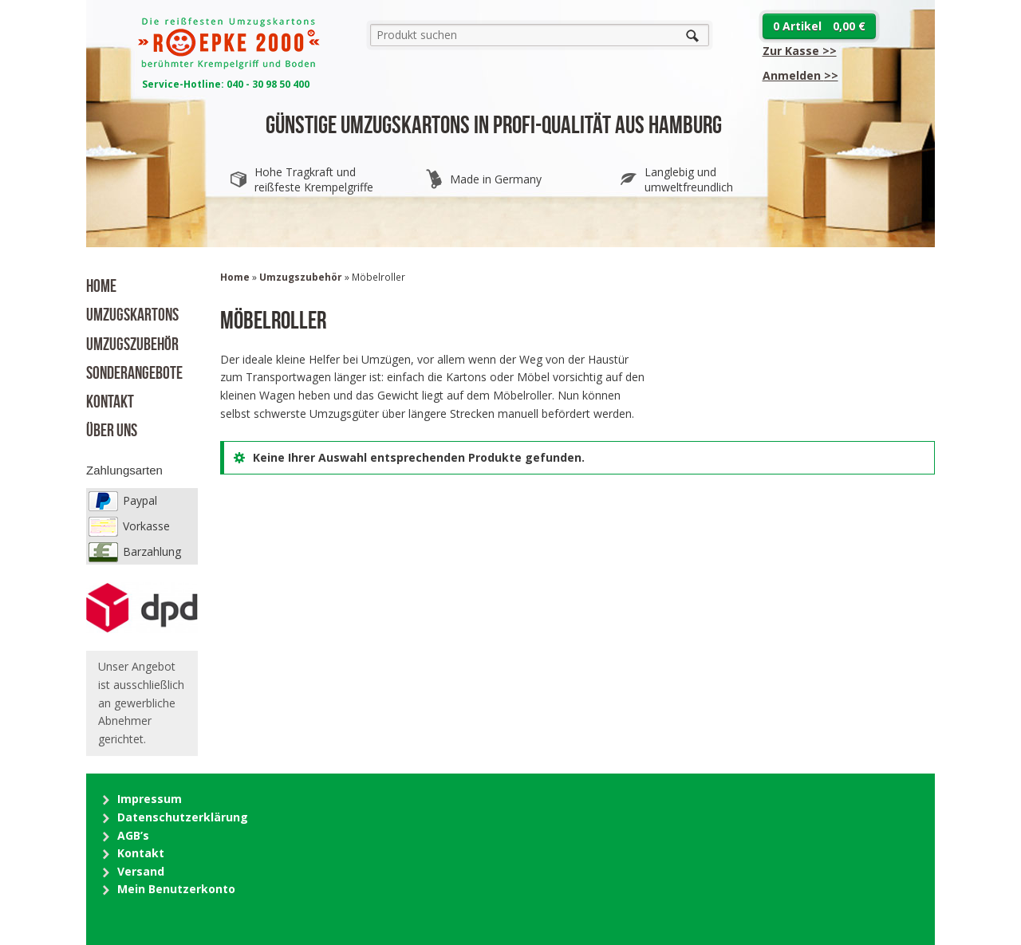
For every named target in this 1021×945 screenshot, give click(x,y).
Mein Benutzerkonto (176, 888)
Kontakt (110, 399)
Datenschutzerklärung (182, 817)
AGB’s (133, 835)
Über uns (111, 428)
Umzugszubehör (132, 342)
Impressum (149, 798)
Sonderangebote (134, 371)
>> (800, 75)
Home (101, 284)
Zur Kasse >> (800, 50)
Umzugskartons (132, 312)
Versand (140, 871)
